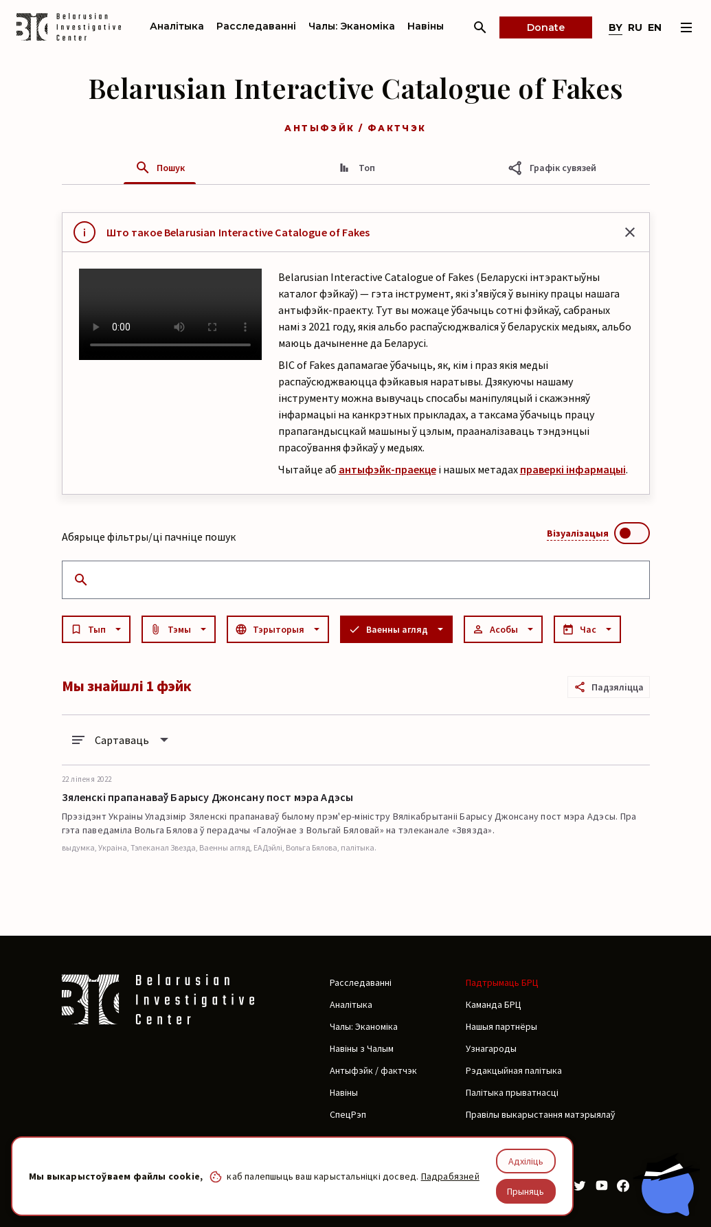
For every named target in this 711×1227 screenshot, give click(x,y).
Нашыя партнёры (501, 1026)
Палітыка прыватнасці (512, 1092)
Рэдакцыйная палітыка (514, 1070)
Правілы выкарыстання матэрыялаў (540, 1114)
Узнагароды (491, 1048)
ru (635, 27)
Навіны (425, 26)
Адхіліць (525, 1161)
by (615, 27)
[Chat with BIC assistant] (666, 1184)
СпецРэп (348, 1114)
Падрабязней (450, 1176)
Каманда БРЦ (493, 1004)
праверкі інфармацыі (573, 469)
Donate (546, 27)
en (655, 27)
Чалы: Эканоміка (351, 26)
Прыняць (525, 1191)
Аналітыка (177, 26)
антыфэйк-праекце (387, 469)
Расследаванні (256, 26)
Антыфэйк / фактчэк (373, 1070)
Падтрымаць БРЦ (502, 982)
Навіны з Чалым (362, 1048)
